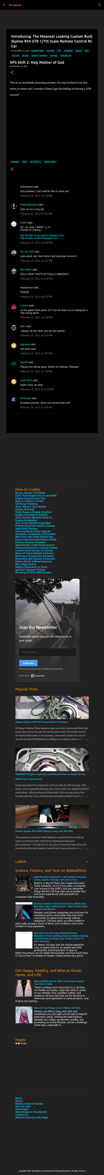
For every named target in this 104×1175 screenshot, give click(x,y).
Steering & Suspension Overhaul (34, 556)
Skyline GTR (66, 55)
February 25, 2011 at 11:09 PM (37, 389)
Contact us (21, 1114)
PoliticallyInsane (29, 204)
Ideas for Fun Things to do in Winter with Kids (57, 1008)
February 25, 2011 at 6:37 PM (36, 296)
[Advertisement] (52, 461)
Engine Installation (26, 520)
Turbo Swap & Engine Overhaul (33, 512)
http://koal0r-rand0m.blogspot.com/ (39, 238)
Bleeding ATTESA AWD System (33, 572)
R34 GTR (15, 55)
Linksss (24, 305)
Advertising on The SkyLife (31, 1112)
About (18, 1101)
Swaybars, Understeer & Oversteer (35, 534)
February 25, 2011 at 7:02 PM (36, 335)
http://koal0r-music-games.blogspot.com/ (42, 235)
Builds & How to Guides (29, 1103)
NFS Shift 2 (35, 162)
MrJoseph (25, 398)
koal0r (23, 222)
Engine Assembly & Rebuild (31, 515)
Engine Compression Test (30, 498)
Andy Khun (26, 380)
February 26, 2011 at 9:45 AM (36, 407)
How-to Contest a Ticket (29, 501)
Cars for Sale (23, 1106)
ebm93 (24, 362)
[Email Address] (47, 652)
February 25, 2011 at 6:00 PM (36, 242)
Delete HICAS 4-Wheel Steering (33, 561)
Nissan (79, 51)
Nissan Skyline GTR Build (30, 493)
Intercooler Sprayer (26, 528)
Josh (24, 162)
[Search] (100, 5)
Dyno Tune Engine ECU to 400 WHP (36, 495)
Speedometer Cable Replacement (34, 545)
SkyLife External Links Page (31, 1117)
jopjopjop (25, 344)
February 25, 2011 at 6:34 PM (36, 278)
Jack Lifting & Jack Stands (30, 506)
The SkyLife (15, 5)
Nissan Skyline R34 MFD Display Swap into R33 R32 (44, 831)
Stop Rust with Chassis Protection (35, 558)
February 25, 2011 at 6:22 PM (36, 260)
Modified (68, 51)
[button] (12, 73)
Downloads (21, 1109)
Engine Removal (24, 509)
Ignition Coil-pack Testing (30, 569)
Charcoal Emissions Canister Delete (36, 547)
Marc (23, 326)
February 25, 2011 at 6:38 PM (36, 317)
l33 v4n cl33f (27, 251)
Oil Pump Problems (26, 504)
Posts (22, 1043)
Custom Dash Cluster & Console (34, 550)
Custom (50, 51)
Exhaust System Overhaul (30, 542)
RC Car (25, 55)
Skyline (54, 55)
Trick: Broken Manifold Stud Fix (33, 517)
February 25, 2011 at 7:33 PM (36, 371)
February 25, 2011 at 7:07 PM (36, 353)
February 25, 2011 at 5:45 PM (36, 196)
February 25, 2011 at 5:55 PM (36, 213)
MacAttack (26, 269)
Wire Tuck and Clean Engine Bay (34, 537)
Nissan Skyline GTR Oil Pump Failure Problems (41, 721)
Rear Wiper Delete (25, 564)
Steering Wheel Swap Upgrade (33, 531)
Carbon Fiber (37, 51)
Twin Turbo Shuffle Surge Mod (33, 523)
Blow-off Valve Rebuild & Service (34, 553)
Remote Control (39, 55)
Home (18, 1098)
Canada (15, 162)
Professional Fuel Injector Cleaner (35, 526)
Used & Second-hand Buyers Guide (36, 539)
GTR (59, 51)
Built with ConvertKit (44, 674)
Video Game (50, 162)
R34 (86, 51)
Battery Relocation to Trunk (31, 567)
